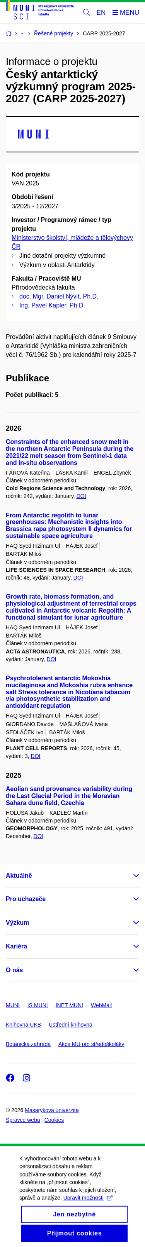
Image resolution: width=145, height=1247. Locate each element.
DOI (81, 496)
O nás (14, 970)
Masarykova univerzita (51, 1110)
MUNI (13, 1005)
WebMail (101, 1005)
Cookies (54, 1120)
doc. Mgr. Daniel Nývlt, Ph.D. (59, 296)
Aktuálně (19, 875)
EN (101, 12)
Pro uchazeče (26, 899)
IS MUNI (37, 1005)
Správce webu (23, 1120)
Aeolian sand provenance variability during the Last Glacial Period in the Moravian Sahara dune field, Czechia (69, 796)
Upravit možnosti (88, 1205)
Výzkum (17, 922)
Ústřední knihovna (70, 1025)
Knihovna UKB (23, 1025)
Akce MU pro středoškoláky (91, 1044)
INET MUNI (69, 1005)
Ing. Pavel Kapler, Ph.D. (52, 305)
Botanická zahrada (28, 1044)
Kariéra (16, 946)
